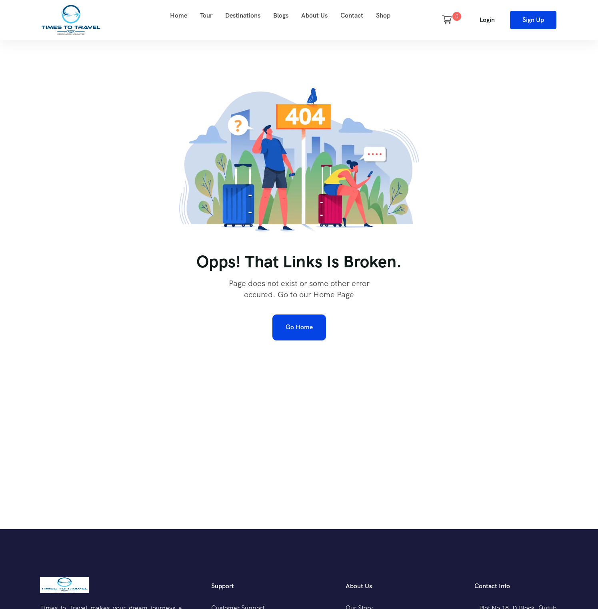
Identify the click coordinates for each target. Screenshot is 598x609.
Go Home (299, 327)
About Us (314, 15)
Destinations (242, 15)
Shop (383, 15)
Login (487, 20)
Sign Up (533, 20)
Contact (351, 15)
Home (178, 15)
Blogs (280, 15)
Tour (206, 15)
